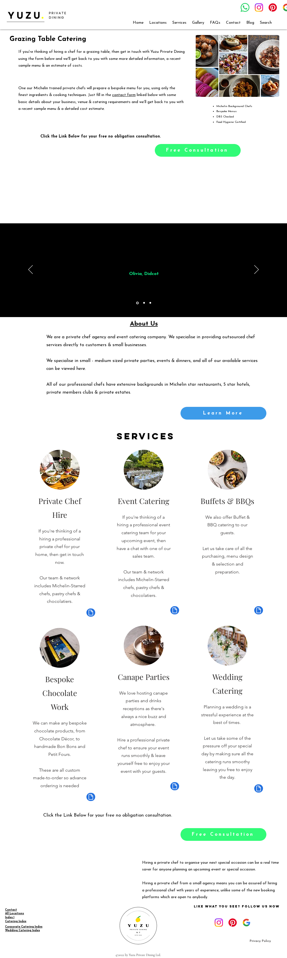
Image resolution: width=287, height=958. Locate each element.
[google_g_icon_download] (246, 922)
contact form (124, 95)
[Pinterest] (272, 7)
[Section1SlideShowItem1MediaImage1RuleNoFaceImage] (137, 303)
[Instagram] (258, 7)
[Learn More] (223, 413)
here (80, 368)
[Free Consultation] (198, 150)
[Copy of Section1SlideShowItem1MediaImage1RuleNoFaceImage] (144, 303)
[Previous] (30, 270)
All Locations (14, 913)
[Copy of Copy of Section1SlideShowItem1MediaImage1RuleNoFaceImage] (150, 303)
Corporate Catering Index (23, 926)
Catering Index (15, 921)
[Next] (256, 270)
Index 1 (9, 917)
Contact (11, 909)
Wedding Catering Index (22, 930)
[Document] (90, 612)
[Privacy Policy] (260, 941)
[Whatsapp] (245, 7)
